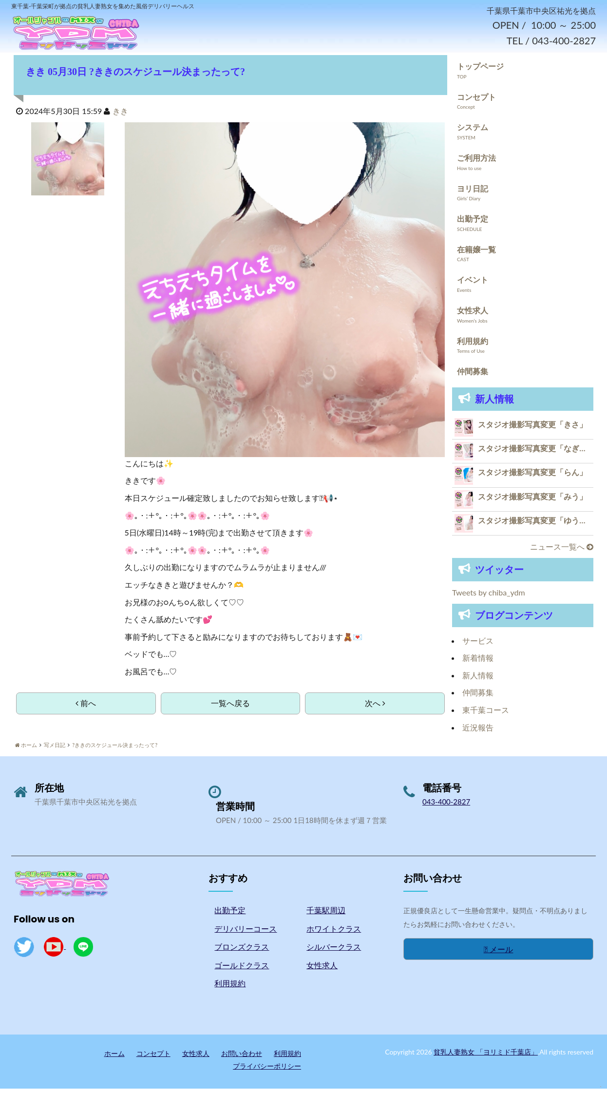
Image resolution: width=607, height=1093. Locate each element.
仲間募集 (472, 375)
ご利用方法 (476, 162)
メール (498, 953)
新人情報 (477, 679)
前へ (86, 707)
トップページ (480, 70)
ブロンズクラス (241, 951)
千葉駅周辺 (325, 914)
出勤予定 (472, 223)
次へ (375, 707)
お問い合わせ (241, 1058)
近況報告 (477, 731)
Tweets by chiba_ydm (488, 596)
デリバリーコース (245, 932)
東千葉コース (485, 714)
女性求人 (472, 314)
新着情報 (477, 662)
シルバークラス (333, 951)
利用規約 (472, 344)
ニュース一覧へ (561, 551)
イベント (472, 283)
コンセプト (476, 100)
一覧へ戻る (230, 707)
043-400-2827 (446, 806)
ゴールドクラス (241, 969)
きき (120, 115)
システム (472, 131)
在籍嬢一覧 (476, 253)
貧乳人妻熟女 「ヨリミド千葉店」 (486, 1056)
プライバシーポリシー (267, 1070)
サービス (477, 644)
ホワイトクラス (333, 932)
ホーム (114, 1058)
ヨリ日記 (472, 192)
